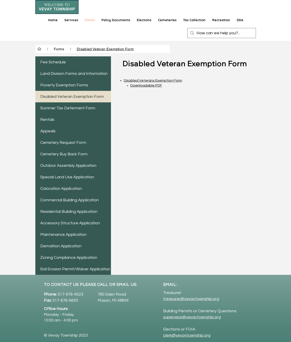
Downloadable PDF (146, 85)
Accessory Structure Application (70, 223)
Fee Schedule (53, 62)
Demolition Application (60, 246)
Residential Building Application (68, 211)
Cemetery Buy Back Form (64, 154)
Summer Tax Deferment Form (67, 108)
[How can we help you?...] (221, 33)
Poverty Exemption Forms (64, 85)
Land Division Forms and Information (74, 73)
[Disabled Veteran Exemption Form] (105, 49)
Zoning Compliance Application (68, 257)
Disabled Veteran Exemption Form (72, 96)
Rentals (47, 119)
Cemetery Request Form (63, 142)
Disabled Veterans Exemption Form (153, 80)
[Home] (39, 49)
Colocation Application (61, 188)
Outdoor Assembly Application (68, 165)
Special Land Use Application (67, 177)
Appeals (48, 131)
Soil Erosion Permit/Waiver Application (75, 269)
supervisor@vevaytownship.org (192, 317)
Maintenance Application (63, 234)
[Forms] (59, 49)
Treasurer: (172, 293)
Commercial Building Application (69, 200)
